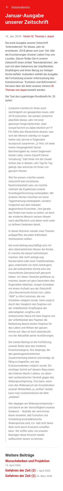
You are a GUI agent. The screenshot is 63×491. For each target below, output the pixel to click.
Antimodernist (17, 7)
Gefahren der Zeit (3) (27, 470)
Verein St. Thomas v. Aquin (38, 36)
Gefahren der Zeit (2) (28, 476)
